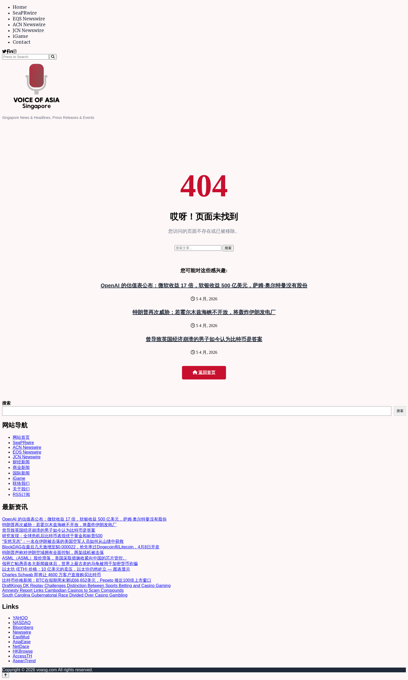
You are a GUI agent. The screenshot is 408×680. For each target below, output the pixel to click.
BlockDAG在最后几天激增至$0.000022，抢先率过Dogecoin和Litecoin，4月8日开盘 (80, 547)
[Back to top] (5, 675)
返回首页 (204, 372)
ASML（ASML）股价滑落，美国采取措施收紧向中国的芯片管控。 (64, 558)
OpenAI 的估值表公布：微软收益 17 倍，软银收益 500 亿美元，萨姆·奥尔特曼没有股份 (204, 285)
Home (20, 7)
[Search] (53, 57)
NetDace (21, 646)
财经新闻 (21, 462)
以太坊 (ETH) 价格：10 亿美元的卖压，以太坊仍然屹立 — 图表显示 (66, 569)
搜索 (6, 403)
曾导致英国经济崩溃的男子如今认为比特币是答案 (204, 339)
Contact (21, 42)
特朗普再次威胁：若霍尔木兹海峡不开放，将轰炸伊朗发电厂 (204, 312)
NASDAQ (22, 622)
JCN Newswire (28, 30)
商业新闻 (21, 467)
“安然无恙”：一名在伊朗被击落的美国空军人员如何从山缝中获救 (63, 541)
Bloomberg (23, 627)
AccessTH (22, 656)
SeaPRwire (25, 13)
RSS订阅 (21, 494)
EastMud (21, 637)
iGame (20, 36)
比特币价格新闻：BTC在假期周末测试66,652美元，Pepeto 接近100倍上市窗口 (76, 580)
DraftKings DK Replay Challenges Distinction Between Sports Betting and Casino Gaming (86, 585)
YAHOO (20, 618)
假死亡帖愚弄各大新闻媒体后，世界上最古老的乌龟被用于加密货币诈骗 (70, 563)
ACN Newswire (29, 25)
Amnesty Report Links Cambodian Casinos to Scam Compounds (63, 590)
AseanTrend (24, 661)
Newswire (22, 632)
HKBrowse (23, 651)
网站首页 (21, 437)
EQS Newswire (29, 19)
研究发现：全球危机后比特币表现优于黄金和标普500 (52, 536)
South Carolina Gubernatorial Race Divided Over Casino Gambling (64, 595)
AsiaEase (22, 641)
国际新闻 (21, 473)
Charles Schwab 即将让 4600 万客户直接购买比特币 (51, 574)
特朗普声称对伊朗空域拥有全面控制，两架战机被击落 (53, 552)
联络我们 (21, 483)
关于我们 (21, 489)
